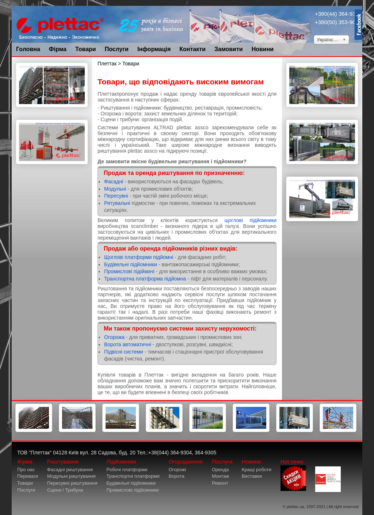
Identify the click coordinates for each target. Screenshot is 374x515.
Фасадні (113, 181)
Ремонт (220, 483)
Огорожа (115, 337)
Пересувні (116, 196)
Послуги (117, 49)
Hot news (293, 474)
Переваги (27, 476)
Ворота (176, 476)
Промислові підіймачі (129, 271)
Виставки (252, 476)
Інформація (154, 49)
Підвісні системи (123, 352)
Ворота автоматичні (128, 344)
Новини (263, 49)
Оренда (220, 469)
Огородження (186, 461)
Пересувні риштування (72, 483)
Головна (28, 49)
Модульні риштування (71, 476)
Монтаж (220, 476)
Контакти (192, 49)
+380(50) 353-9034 (338, 22)
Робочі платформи (127, 469)
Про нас (26, 469)
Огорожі (177, 469)
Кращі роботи (256, 469)
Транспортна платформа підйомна (145, 279)
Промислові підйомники (133, 490)
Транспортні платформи (133, 476)
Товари (85, 49)
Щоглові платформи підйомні (138, 257)
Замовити (228, 49)
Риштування (63, 461)
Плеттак (107, 63)
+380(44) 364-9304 (338, 14)
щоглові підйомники (250, 220)
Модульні (115, 189)
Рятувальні (117, 203)
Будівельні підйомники (130, 264)
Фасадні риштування (70, 469)
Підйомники (122, 461)
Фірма (57, 49)
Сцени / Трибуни (65, 490)
